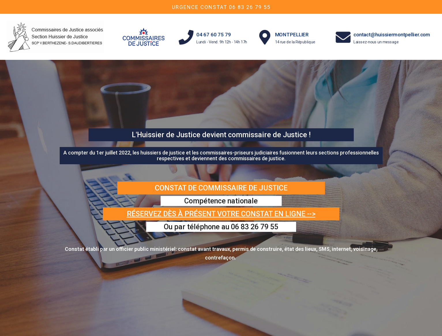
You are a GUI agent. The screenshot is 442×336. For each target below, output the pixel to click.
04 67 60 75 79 (214, 34)
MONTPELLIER (292, 34)
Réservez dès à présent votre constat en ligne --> (221, 214)
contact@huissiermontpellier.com (391, 34)
